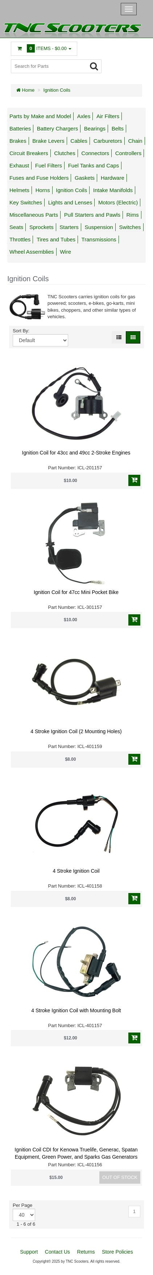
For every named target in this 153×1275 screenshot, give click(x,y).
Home (25, 90)
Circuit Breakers (28, 153)
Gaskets (85, 178)
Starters (69, 227)
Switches (130, 227)
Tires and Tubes (56, 239)
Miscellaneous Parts (33, 215)
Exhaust (19, 165)
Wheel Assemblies (31, 252)
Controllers (128, 153)
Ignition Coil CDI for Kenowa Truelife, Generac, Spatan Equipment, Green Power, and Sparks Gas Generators (76, 1153)
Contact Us (57, 1252)
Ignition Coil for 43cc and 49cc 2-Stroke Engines (76, 453)
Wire (65, 252)
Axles (84, 116)
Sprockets (41, 227)
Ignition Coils (57, 90)
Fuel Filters (48, 165)
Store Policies (117, 1252)
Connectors (95, 153)
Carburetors (108, 141)
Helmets (19, 190)
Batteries (20, 128)
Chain (135, 141)
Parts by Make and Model (40, 116)
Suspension (98, 227)
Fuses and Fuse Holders (39, 178)
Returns (86, 1252)
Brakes (17, 141)
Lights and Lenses (70, 202)
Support (29, 1252)
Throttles (19, 239)
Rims (133, 215)
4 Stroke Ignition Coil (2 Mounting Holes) (75, 731)
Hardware (112, 178)
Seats (16, 227)
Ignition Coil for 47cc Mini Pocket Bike (76, 592)
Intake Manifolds (113, 190)
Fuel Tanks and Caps (93, 165)
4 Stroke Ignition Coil (76, 871)
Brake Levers (48, 141)
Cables (78, 141)
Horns (43, 190)
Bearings (95, 128)
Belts (118, 128)
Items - (44, 48)
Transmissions (99, 239)
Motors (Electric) (118, 202)
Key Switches (25, 202)
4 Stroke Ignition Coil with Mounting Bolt (76, 1010)
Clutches (64, 153)
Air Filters (107, 116)
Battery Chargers (57, 128)
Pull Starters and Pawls (92, 215)
